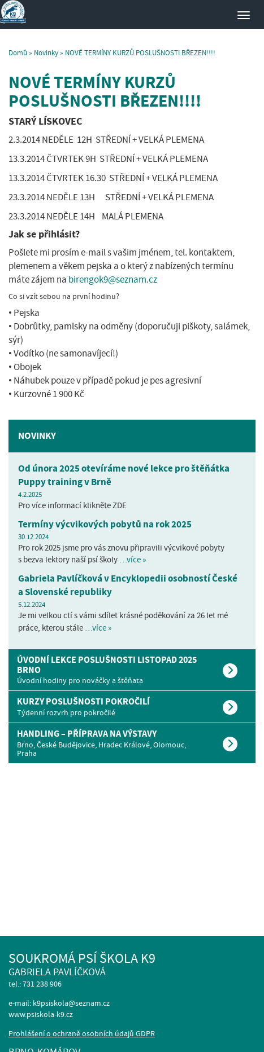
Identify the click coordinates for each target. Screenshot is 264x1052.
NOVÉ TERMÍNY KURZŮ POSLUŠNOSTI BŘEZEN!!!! (104, 91)
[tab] (132, 669)
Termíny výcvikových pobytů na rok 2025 (105, 524)
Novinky (46, 53)
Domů (17, 53)
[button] (132, 670)
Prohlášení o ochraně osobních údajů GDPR (81, 1033)
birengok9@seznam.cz (112, 279)
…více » (132, 559)
